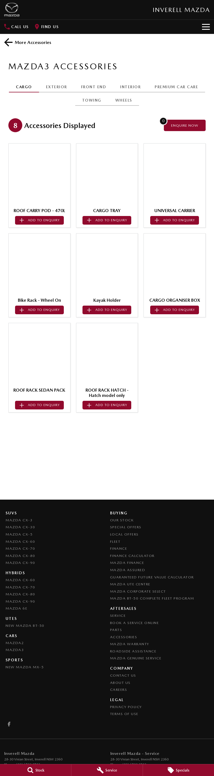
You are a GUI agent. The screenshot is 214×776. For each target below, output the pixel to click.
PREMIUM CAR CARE (176, 87)
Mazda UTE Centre (130, 584)
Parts (116, 630)
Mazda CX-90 (20, 563)
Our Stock (122, 520)
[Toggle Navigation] (206, 27)
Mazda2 (15, 643)
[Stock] (35, 770)
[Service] (106, 770)
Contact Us (123, 675)
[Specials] (178, 770)
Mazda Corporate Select (138, 591)
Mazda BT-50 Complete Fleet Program (152, 598)
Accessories (123, 637)
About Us (120, 683)
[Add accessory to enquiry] (39, 220)
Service (118, 615)
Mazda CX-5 (19, 534)
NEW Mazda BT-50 (25, 625)
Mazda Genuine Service (136, 658)
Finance (118, 548)
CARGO (24, 87)
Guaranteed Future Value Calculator (152, 577)
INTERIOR (130, 87)
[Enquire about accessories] (185, 125)
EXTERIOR (56, 87)
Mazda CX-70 (20, 548)
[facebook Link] (9, 724)
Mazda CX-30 (20, 527)
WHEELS (123, 100)
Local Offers (124, 534)
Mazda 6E (16, 608)
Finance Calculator (132, 556)
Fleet (115, 541)
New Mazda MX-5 (25, 667)
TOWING (91, 100)
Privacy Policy (126, 707)
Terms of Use (124, 714)
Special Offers (126, 527)
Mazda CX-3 (19, 520)
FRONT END (93, 87)
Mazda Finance (127, 563)
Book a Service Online (134, 623)
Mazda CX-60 (20, 541)
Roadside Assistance (133, 651)
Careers (118, 689)
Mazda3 (15, 650)
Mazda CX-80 (20, 556)
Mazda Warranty (129, 644)
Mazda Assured (127, 570)
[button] (39, 174)
